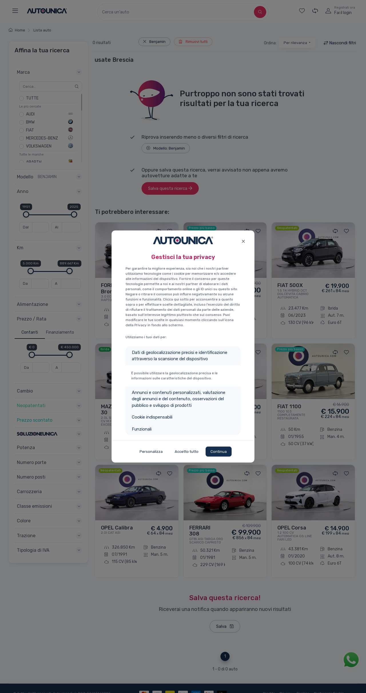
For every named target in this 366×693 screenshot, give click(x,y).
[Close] (243, 240)
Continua (218, 451)
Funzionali (142, 429)
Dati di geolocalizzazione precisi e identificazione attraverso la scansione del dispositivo (179, 356)
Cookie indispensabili (152, 417)
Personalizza (151, 451)
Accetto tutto (186, 451)
